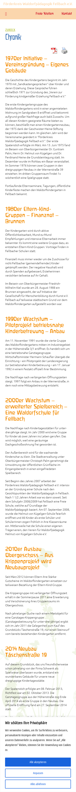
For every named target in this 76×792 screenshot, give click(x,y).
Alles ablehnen (38, 784)
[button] (6, 14)
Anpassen (38, 773)
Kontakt (67, 13)
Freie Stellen (45, 13)
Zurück (10, 30)
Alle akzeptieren (38, 762)
